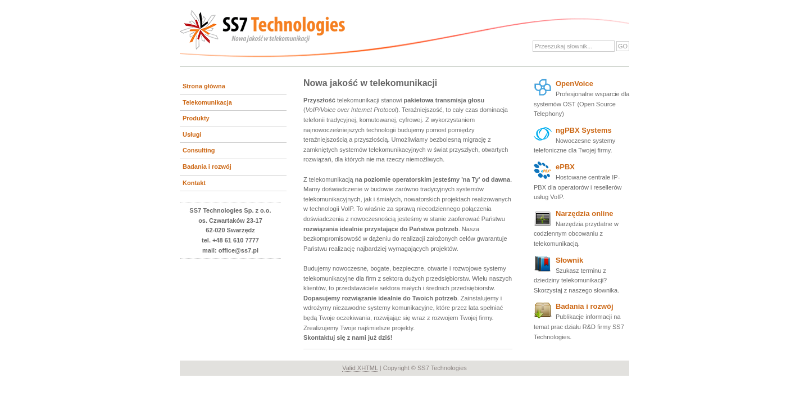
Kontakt (194, 182)
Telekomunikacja (207, 102)
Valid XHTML (360, 367)
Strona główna (204, 86)
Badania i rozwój (207, 166)
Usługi (192, 134)
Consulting (199, 150)
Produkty (196, 118)
